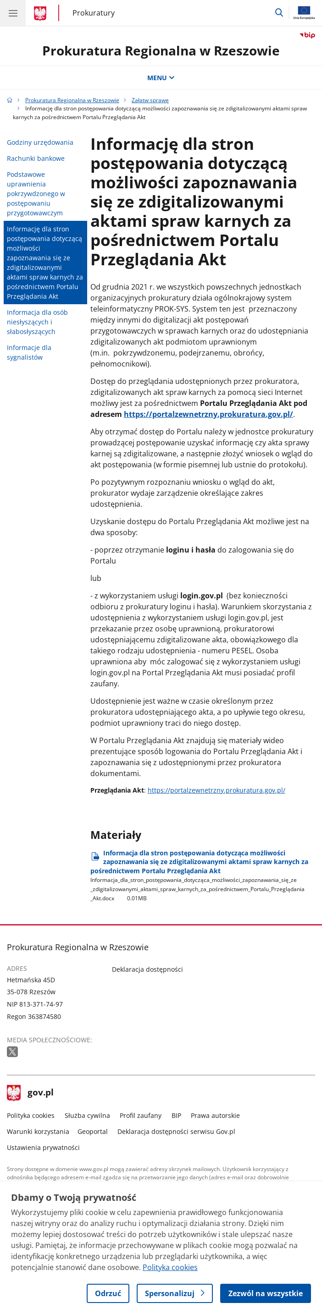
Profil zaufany (140, 1115)
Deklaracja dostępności (147, 969)
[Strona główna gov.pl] (41, 13)
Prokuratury (93, 12)
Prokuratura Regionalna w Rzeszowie (161, 50)
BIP (176, 1115)
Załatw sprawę (150, 100)
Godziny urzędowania (40, 142)
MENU (161, 77)
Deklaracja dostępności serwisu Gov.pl (176, 1131)
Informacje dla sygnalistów (29, 352)
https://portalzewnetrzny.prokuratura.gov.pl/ (208, 414)
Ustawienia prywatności (43, 1147)
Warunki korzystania (38, 1131)
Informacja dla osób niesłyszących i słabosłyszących (37, 322)
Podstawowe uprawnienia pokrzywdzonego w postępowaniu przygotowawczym (36, 193)
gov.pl (30, 1093)
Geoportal (93, 1131)
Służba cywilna (87, 1115)
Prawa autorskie (215, 1115)
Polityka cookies (31, 1115)
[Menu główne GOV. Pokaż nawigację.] (13, 13)
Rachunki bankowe (36, 158)
